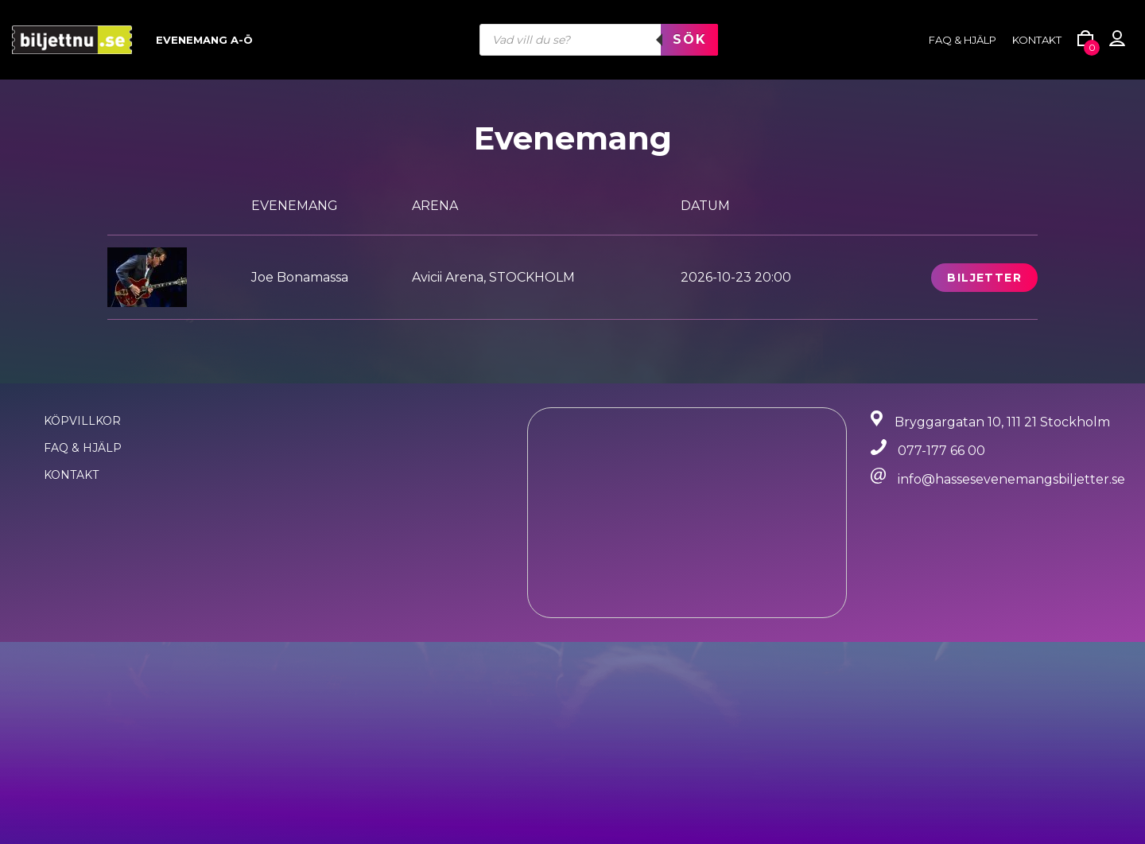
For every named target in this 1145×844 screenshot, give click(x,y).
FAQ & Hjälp (83, 448)
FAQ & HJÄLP (962, 39)
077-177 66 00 (941, 450)
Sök (689, 39)
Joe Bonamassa (299, 277)
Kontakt (1037, 39)
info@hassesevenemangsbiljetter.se (1011, 479)
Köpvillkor (82, 421)
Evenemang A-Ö (204, 39)
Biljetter (984, 277)
